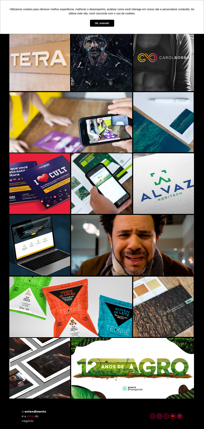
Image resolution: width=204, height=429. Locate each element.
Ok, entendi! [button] (102, 23)
